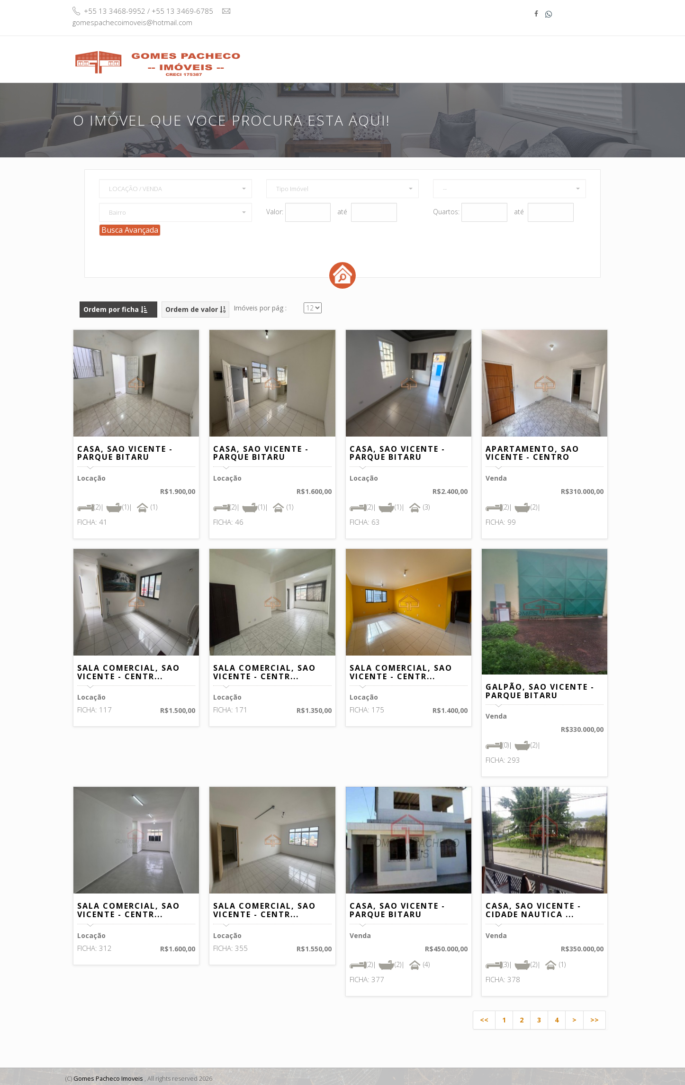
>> (594, 1016)
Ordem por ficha (115, 305)
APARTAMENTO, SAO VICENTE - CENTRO (532, 449)
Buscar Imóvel (386, 59)
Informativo (517, 54)
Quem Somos (454, 54)
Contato (572, 54)
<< (484, 1016)
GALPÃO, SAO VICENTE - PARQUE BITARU (540, 687)
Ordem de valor (195, 305)
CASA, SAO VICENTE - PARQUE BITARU (125, 449)
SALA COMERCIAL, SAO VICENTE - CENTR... (128, 668)
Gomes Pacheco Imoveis (108, 1075)
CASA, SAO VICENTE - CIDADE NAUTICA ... (533, 907)
